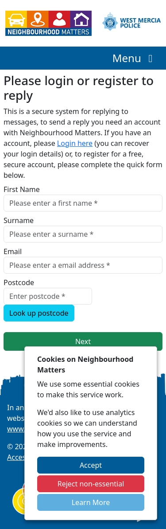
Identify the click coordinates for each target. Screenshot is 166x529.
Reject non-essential (91, 484)
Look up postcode (39, 313)
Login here (75, 143)
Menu (134, 58)
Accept (91, 465)
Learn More (91, 502)
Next (83, 341)
